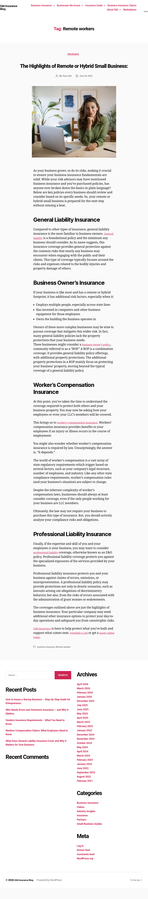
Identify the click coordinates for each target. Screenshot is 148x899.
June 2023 (82, 779)
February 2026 (85, 703)
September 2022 (86, 783)
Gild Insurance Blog (10, 7)
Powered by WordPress (51, 891)
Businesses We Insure (68, 5)
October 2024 (84, 754)
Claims (80, 818)
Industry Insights (86, 822)
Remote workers (65, 658)
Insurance (74, 55)
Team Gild (66, 87)
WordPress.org (85, 869)
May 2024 (82, 758)
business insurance (46, 658)
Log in (80, 856)
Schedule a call (86, 644)
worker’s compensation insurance (80, 434)
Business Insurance (41, 5)
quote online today (49, 648)
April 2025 (82, 728)
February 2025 (85, 737)
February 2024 (85, 770)
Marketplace (129, 9)
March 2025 (83, 733)
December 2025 (85, 712)
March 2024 (83, 766)
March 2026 (83, 699)
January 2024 (84, 775)
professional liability (47, 564)
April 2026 (82, 695)
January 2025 (84, 741)
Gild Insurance (43, 640)
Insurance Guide (94, 5)
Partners (81, 830)
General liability (44, 249)
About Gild (112, 9)
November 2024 (86, 749)
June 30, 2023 (86, 87)
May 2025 (82, 724)
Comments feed (85, 865)
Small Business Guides (89, 834)
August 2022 (84, 787)
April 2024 (82, 762)
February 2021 (85, 791)
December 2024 (85, 745)
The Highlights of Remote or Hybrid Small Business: (74, 70)
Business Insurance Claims (122, 5)
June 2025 (82, 720)
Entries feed (83, 861)
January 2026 (84, 707)
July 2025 (82, 716)
